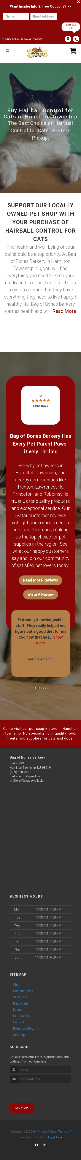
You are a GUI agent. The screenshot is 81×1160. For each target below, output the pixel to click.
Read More (64, 311)
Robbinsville (55, 494)
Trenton (25, 487)
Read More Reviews (40, 580)
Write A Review (40, 594)
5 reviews (40, 405)
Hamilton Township (36, 472)
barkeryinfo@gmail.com (26, 776)
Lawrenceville (49, 487)
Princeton (23, 494)
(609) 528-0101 (20, 772)
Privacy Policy (47, 1131)
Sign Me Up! (71, 26)
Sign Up (21, 1107)
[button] (35, 688)
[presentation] (18, 26)
